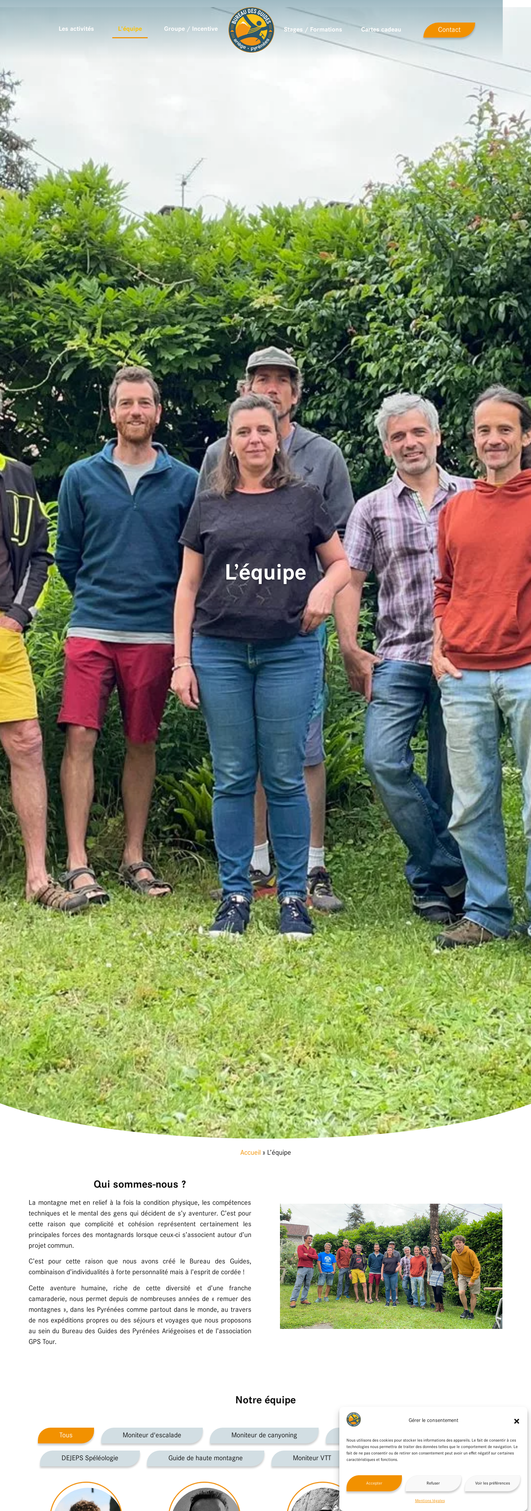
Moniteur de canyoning (264, 1435)
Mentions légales (430, 1501)
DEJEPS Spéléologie (90, 1458)
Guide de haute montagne (205, 1458)
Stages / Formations (327, 30)
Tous (66, 1435)
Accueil (250, 1153)
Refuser (433, 1483)
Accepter (374, 1483)
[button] (516, 1421)
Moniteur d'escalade (152, 1435)
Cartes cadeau (395, 30)
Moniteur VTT (312, 1458)
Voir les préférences (492, 1483)
